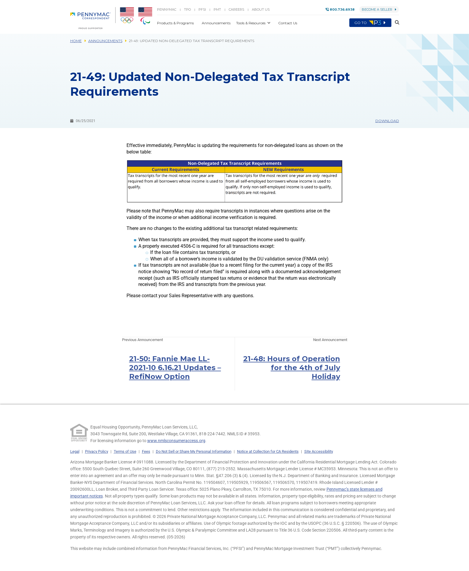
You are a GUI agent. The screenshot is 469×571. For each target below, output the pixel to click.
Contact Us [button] (287, 23)
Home (76, 41)
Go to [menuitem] (370, 22)
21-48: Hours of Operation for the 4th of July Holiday (291, 367)
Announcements (105, 41)
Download (387, 121)
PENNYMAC (166, 9)
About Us (261, 9)
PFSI (202, 9)
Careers (236, 9)
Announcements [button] (216, 23)
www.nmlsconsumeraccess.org (176, 440)
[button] (395, 23)
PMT (217, 9)
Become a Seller (379, 9)
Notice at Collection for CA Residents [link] (268, 451)
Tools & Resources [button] (251, 23)
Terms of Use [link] (125, 451)
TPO (187, 9)
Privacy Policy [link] (96, 451)
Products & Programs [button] (176, 23)
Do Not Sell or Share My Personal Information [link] (193, 451)
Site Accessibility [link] (318, 451)
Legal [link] (74, 451)
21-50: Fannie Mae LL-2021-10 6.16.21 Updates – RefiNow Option (175, 367)
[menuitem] (93, 18)
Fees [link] (146, 451)
